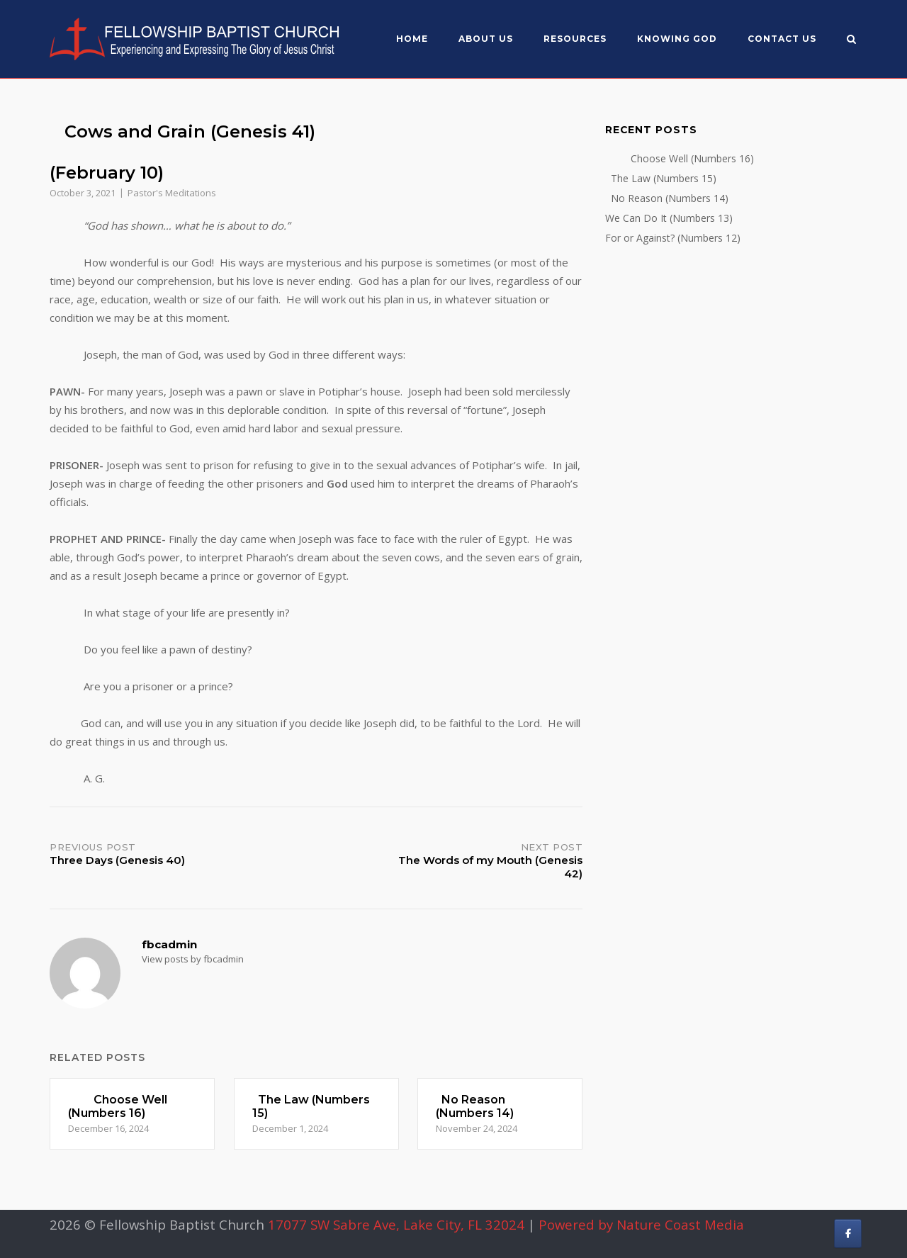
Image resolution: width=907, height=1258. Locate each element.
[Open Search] (851, 40)
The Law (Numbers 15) (660, 178)
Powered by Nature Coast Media (641, 1224)
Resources (575, 38)
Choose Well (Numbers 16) (679, 158)
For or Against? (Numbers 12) (672, 238)
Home (412, 38)
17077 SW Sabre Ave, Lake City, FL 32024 (396, 1224)
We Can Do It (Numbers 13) (669, 218)
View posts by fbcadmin (193, 959)
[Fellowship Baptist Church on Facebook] (848, 1233)
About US (485, 38)
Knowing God (677, 38)
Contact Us (782, 38)
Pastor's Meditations (172, 192)
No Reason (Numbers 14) (666, 198)
